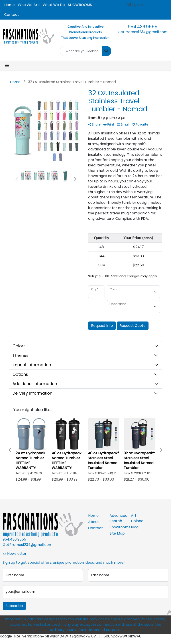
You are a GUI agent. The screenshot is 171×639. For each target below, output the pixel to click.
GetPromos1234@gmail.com (142, 31)
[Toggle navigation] (7, 65)
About (93, 521)
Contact (11, 14)
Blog (134, 527)
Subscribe (14, 605)
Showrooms (118, 527)
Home (9, 4)
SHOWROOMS (80, 4)
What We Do (54, 4)
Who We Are (29, 4)
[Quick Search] (81, 51)
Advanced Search (118, 518)
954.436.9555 (142, 27)
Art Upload (137, 518)
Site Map (117, 533)
